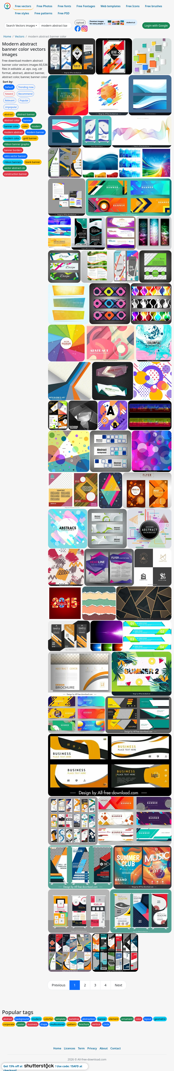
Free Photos (44, 6)
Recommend (25, 93)
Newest (9, 93)
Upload (80, 22)
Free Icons (133, 6)
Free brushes (153, 6)
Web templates (110, 6)
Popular (24, 100)
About (104, 1048)
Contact (115, 1048)
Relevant (10, 100)
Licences (69, 1048)
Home (7, 36)
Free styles (22, 13)
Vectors (19, 36)
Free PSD (63, 13)
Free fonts (64, 6)
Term (81, 1048)
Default (9, 87)
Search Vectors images (20, 25)
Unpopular (11, 107)
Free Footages (85, 6)
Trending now (25, 87)
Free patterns (43, 13)
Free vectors (23, 6)
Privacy (92, 1048)
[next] (119, 985)
